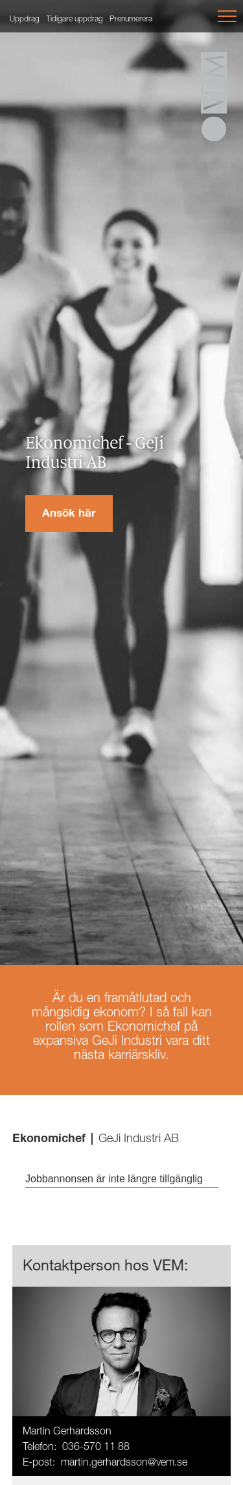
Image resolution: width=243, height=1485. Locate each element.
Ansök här (69, 514)
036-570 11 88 (96, 1448)
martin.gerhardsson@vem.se (124, 1463)
